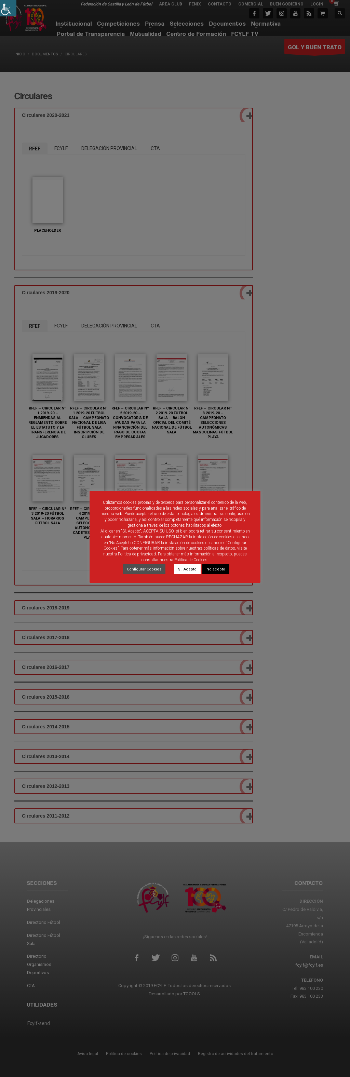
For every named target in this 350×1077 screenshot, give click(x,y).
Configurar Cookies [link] (144, 569)
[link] (8, 8)
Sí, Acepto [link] (187, 569)
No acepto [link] (215, 569)
